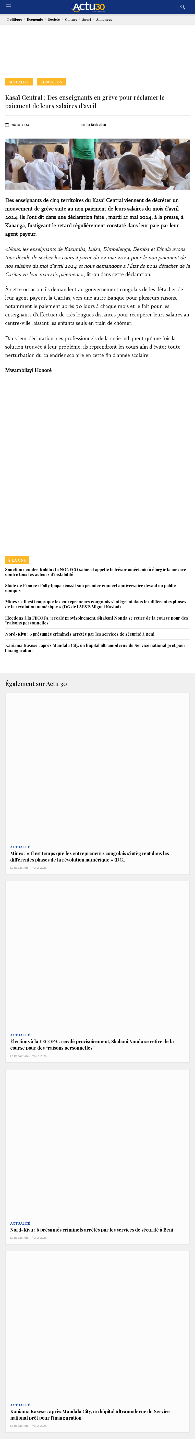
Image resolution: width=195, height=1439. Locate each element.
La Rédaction (96, 124)
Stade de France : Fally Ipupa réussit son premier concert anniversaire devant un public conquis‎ (90, 588)
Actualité (19, 81)
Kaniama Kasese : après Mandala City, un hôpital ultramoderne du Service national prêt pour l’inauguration (95, 648)
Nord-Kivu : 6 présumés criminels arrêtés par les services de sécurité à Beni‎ (79, 634)
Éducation (51, 81)
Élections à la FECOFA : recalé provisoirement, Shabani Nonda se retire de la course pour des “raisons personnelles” (96, 620)
